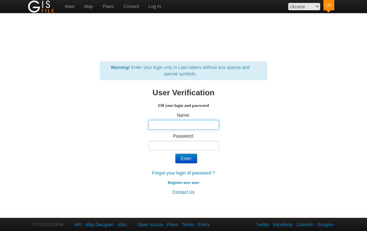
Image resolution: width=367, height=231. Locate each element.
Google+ (325, 224)
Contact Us (183, 192)
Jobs (122, 224)
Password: (183, 136)
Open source (150, 224)
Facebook (282, 224)
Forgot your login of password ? (183, 172)
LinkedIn (304, 224)
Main (70, 6)
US (329, 5)
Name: (183, 115)
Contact (131, 6)
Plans (108, 6)
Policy (204, 224)
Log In (154, 6)
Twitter (262, 224)
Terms (188, 224)
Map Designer (99, 224)
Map (88, 6)
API (78, 224)
